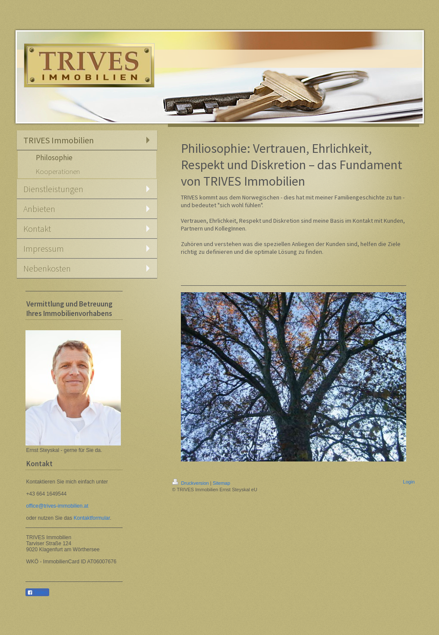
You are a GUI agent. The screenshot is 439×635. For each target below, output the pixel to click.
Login (409, 481)
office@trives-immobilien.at (57, 506)
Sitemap (221, 483)
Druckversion (191, 483)
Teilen (37, 593)
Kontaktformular (92, 518)
